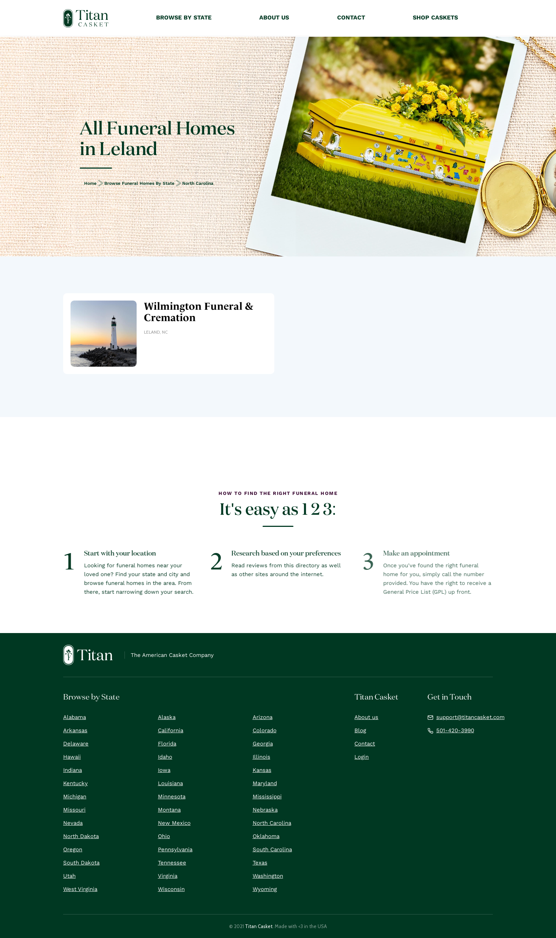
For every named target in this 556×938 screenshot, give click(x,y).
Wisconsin (171, 889)
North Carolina (197, 183)
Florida (167, 743)
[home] (85, 18)
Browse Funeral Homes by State (139, 183)
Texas (260, 862)
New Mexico (174, 823)
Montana (169, 809)
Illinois (261, 757)
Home (90, 183)
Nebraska (265, 809)
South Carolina (272, 849)
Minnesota (171, 796)
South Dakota (81, 862)
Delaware (76, 743)
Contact (364, 743)
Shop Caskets (435, 17)
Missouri (74, 809)
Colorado (265, 730)
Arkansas (75, 730)
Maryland (265, 783)
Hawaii (72, 757)
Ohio (164, 836)
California (170, 730)
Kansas (262, 770)
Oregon (72, 849)
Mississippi (267, 796)
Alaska (167, 717)
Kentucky (75, 783)
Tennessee (172, 862)
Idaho (165, 757)
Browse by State (184, 17)
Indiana (72, 770)
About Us (274, 17)
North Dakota (81, 836)
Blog (360, 730)
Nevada (73, 823)
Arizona (262, 717)
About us (366, 717)
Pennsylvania (175, 849)
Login (361, 757)
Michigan (74, 796)
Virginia (167, 876)
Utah (69, 876)
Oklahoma (266, 836)
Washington (268, 876)
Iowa (164, 770)
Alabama (74, 717)
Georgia (263, 743)
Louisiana (170, 783)
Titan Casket (258, 926)
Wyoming (265, 889)
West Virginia (80, 889)
